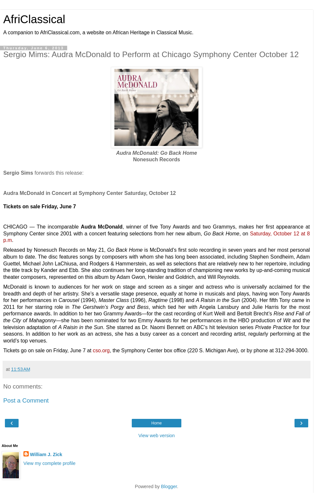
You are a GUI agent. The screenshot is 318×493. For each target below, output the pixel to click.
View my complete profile (49, 463)
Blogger (169, 486)
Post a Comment (26, 400)
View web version (156, 435)
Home (156, 423)
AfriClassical (34, 19)
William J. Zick (46, 454)
